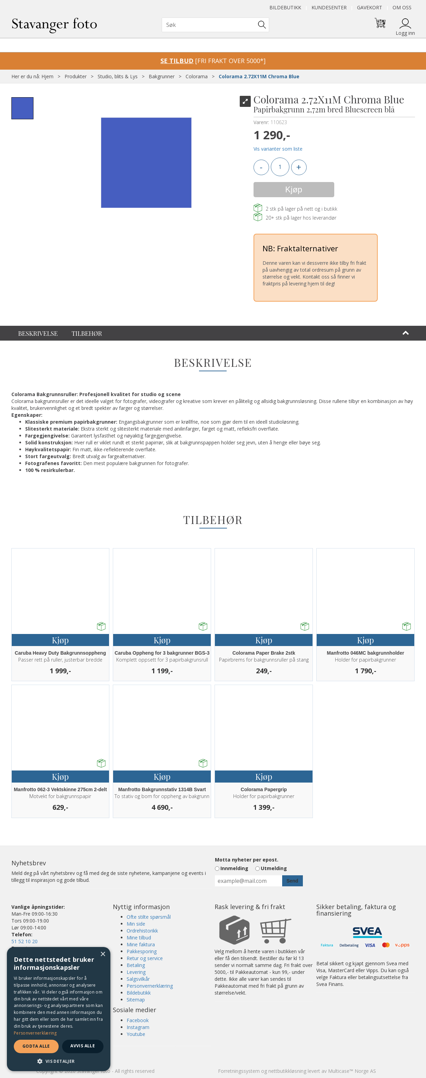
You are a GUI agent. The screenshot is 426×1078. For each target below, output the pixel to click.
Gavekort (369, 7)
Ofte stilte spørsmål (149, 917)
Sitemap (136, 999)
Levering (136, 972)
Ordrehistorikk (142, 930)
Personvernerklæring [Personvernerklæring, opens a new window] (35, 1033)
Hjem (47, 76)
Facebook (138, 1020)
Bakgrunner (162, 76)
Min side (136, 923)
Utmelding (274, 868)
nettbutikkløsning (287, 1071)
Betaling (136, 965)
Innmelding (234, 868)
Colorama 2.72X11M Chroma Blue (259, 76)
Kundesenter (329, 7)
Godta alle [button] (36, 1046)
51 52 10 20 (24, 941)
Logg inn (405, 33)
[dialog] (58, 1009)
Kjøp (293, 189)
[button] (58, 1061)
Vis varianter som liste (278, 148)
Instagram (138, 1027)
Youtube (136, 1034)
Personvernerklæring (150, 986)
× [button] (102, 954)
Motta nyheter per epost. (246, 859)
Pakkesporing (142, 951)
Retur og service (145, 958)
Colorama (197, 76)
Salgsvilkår (138, 979)
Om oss (402, 7)
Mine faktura (141, 944)
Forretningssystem (239, 1071)
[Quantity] (280, 167)
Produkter (76, 76)
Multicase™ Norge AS (352, 1071)
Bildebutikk (285, 7)
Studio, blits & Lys (118, 76)
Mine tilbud (139, 937)
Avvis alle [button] (82, 1046)
